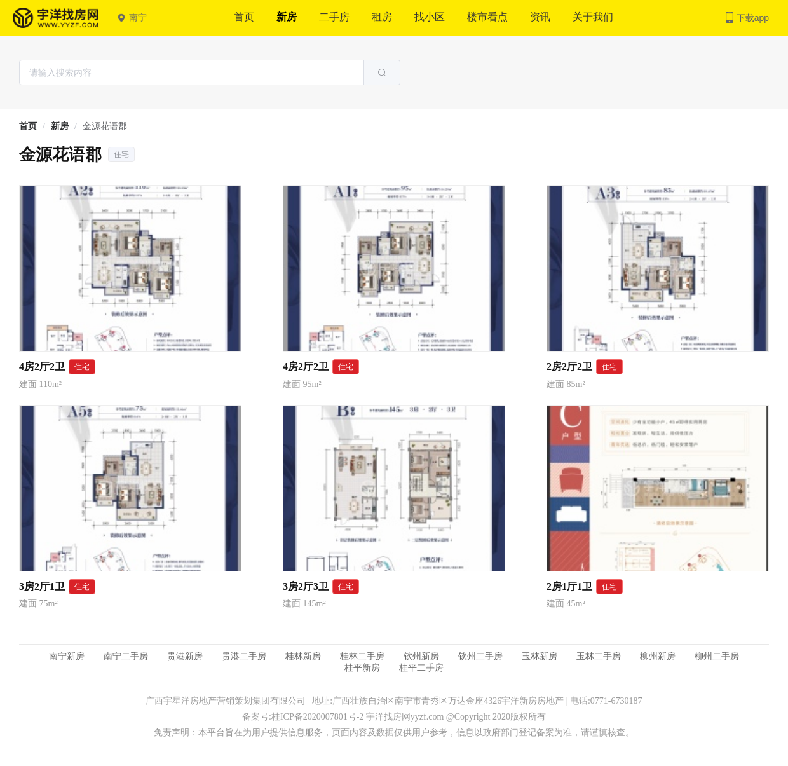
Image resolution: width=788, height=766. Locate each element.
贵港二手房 (244, 656)
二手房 (334, 16)
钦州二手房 (480, 656)
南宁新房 (67, 656)
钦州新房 (421, 656)
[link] (28, 126)
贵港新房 (185, 656)
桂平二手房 (421, 668)
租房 (382, 16)
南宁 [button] (132, 17)
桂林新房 (303, 656)
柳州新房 (658, 656)
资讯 (540, 16)
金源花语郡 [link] (105, 126)
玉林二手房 (598, 656)
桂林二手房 (362, 656)
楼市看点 (487, 16)
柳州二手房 (717, 656)
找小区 (429, 16)
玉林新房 (539, 656)
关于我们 (593, 16)
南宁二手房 (126, 656)
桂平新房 (362, 668)
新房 (286, 16)
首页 (244, 16)
